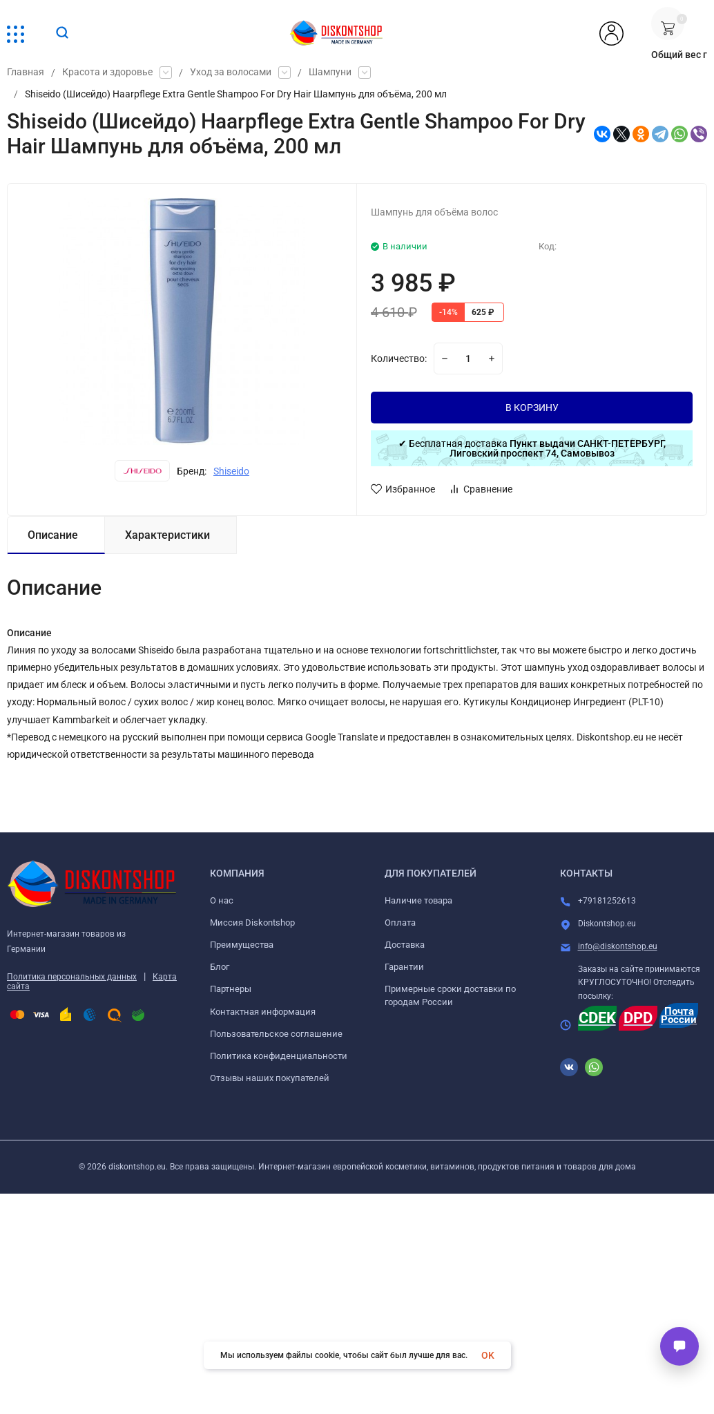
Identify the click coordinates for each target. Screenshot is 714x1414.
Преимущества (241, 944)
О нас (221, 900)
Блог (219, 967)
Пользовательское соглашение (276, 1034)
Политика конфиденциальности (278, 1056)
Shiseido (231, 471)
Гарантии (404, 967)
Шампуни (330, 72)
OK (487, 1355)
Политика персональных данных (72, 977)
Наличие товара (418, 900)
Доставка (405, 944)
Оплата (400, 922)
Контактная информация (263, 1011)
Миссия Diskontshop (252, 922)
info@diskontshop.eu (617, 946)
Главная (25, 72)
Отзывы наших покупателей (269, 1078)
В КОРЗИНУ (532, 407)
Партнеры (230, 989)
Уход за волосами (230, 72)
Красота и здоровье (107, 72)
